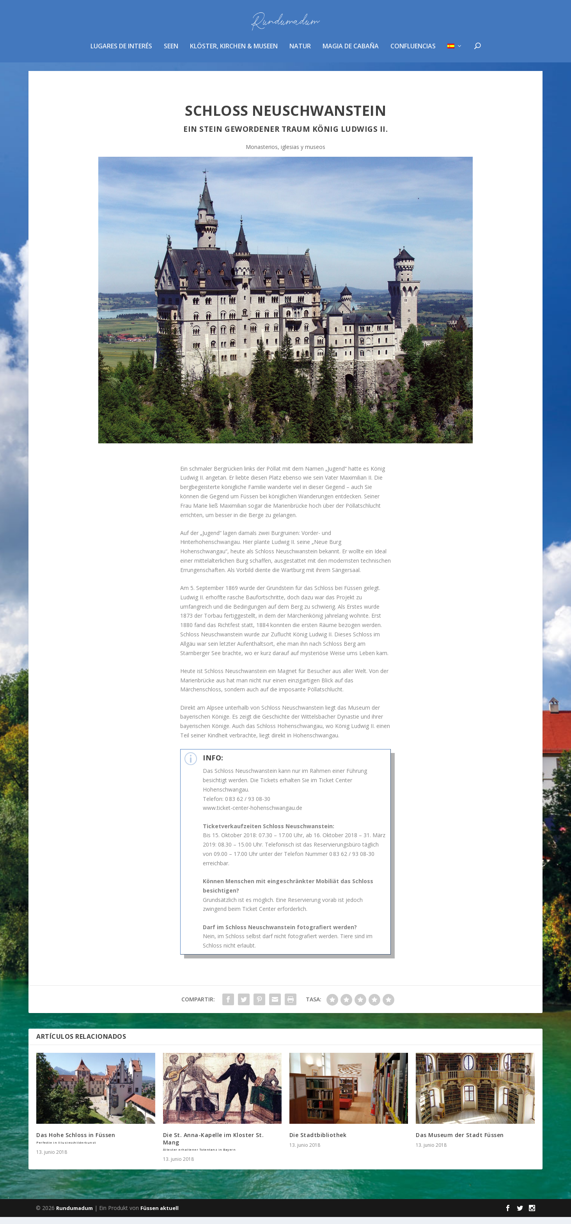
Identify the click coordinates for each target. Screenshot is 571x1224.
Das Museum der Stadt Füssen (460, 1142)
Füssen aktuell (159, 1215)
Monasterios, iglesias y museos (285, 154)
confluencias (413, 52)
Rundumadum (74, 1215)
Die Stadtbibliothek (318, 1142)
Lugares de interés (121, 52)
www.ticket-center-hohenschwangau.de (252, 814)
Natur (300, 52)
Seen (171, 52)
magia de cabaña (351, 52)
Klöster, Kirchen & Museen (234, 52)
